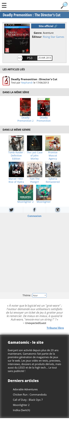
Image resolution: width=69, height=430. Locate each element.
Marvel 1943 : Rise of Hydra (16, 180)
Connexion (34, 216)
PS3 (29, 58)
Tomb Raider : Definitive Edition (16, 155)
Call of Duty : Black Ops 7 (28, 399)
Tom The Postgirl (35, 180)
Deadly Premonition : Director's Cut (34, 79)
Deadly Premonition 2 (25, 119)
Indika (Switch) (21, 410)
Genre (38, 32)
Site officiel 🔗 (48, 26)
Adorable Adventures (25, 389)
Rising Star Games (53, 36)
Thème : (34, 295)
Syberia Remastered (53, 180)
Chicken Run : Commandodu (30, 394)
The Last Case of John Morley (35, 155)
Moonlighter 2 (25, 201)
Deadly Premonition (44, 119)
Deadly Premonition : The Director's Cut (31, 15)
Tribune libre (55, 327)
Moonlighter (44, 201)
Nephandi (27, 82)
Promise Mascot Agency (52, 155)
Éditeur (37, 36)
